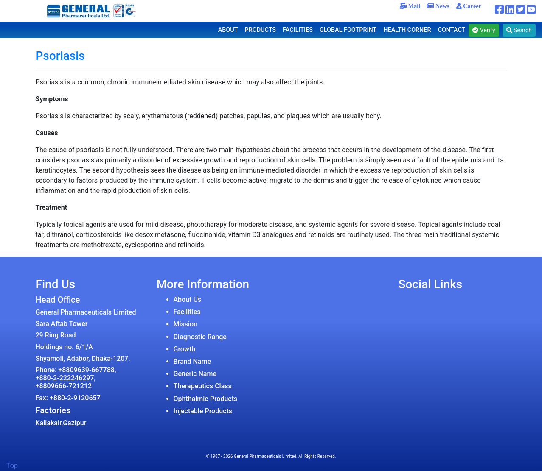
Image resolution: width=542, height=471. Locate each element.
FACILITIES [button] (298, 29)
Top (12, 466)
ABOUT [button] (228, 29)
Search (519, 30)
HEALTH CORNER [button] (407, 29)
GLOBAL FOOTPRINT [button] (348, 29)
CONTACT (452, 29)
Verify (483, 30)
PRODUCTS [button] (260, 29)
